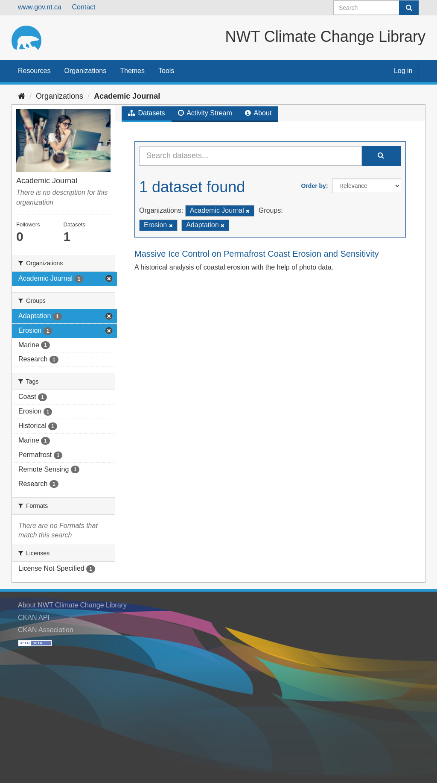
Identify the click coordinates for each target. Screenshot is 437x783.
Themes (132, 70)
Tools (166, 70)
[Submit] (409, 7)
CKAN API (34, 617)
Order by (313, 185)
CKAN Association (45, 629)
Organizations (85, 70)
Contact (83, 7)
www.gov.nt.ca (39, 7)
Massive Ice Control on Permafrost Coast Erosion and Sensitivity (256, 253)
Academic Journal (127, 96)
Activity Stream (205, 113)
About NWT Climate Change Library (72, 605)
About (258, 113)
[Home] (21, 96)
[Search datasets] (376, 7)
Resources (34, 70)
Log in (403, 70)
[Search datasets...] (250, 156)
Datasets (146, 113)
